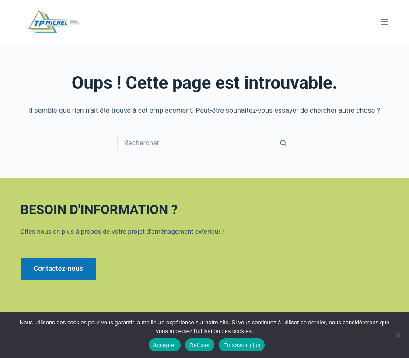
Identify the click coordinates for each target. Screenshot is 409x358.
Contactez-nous (58, 268)
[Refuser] (398, 334)
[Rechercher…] (196, 142)
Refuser (199, 345)
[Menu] (384, 22)
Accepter (164, 345)
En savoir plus (241, 345)
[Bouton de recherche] (283, 142)
